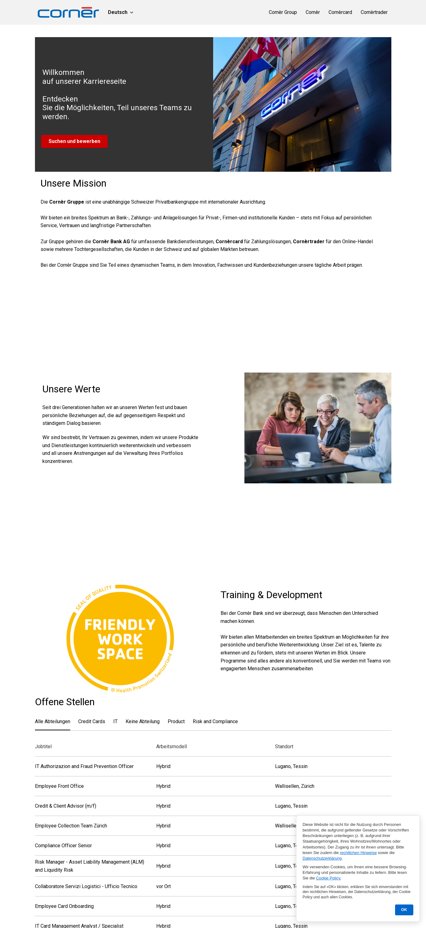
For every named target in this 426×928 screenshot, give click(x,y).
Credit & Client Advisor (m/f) (65, 809)
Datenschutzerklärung (322, 858)
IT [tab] (115, 724)
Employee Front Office (59, 789)
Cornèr (313, 12)
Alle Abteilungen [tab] (52, 724)
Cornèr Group (283, 12)
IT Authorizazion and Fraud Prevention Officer (84, 770)
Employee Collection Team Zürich (71, 829)
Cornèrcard (340, 12)
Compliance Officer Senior (63, 849)
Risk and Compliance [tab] (215, 724)
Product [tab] (176, 724)
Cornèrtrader (374, 12)
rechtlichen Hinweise (358, 852)
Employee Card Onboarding (64, 910)
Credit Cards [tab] (91, 724)
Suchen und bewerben (74, 141)
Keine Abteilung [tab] (143, 724)
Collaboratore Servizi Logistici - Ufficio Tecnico (86, 890)
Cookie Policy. (328, 878)
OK (404, 909)
